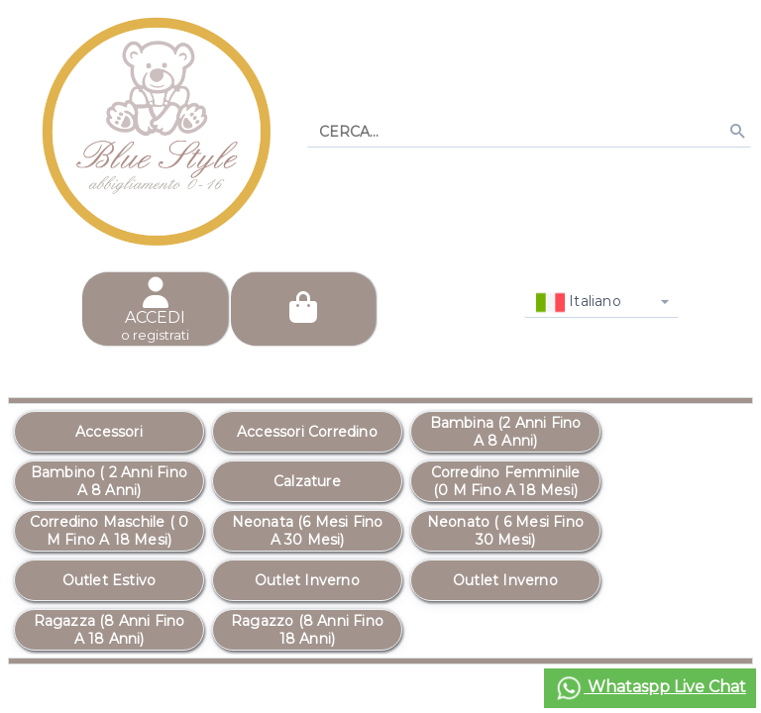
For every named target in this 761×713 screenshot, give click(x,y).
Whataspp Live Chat (650, 688)
